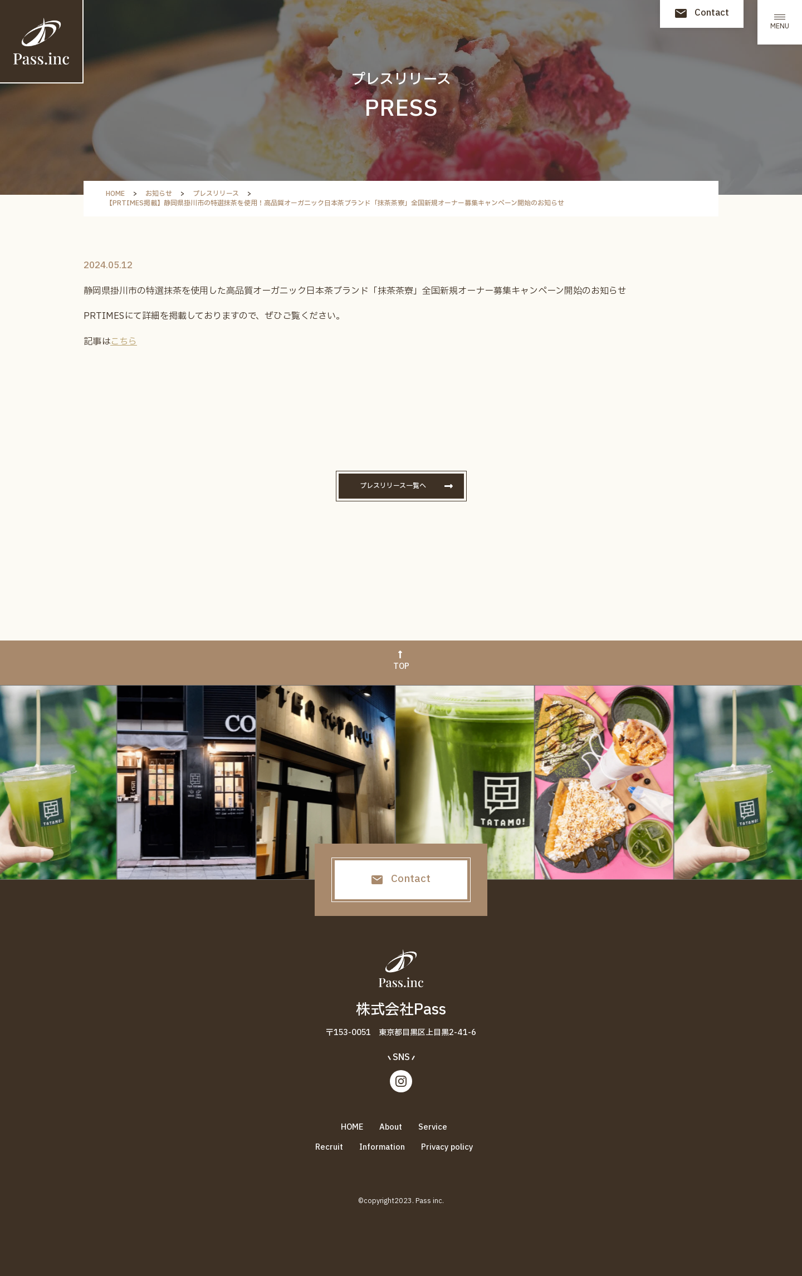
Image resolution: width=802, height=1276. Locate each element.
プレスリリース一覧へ (393, 486)
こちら (123, 341)
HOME (352, 1127)
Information (382, 1147)
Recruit (329, 1147)
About (390, 1127)
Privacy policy (447, 1147)
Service (432, 1127)
